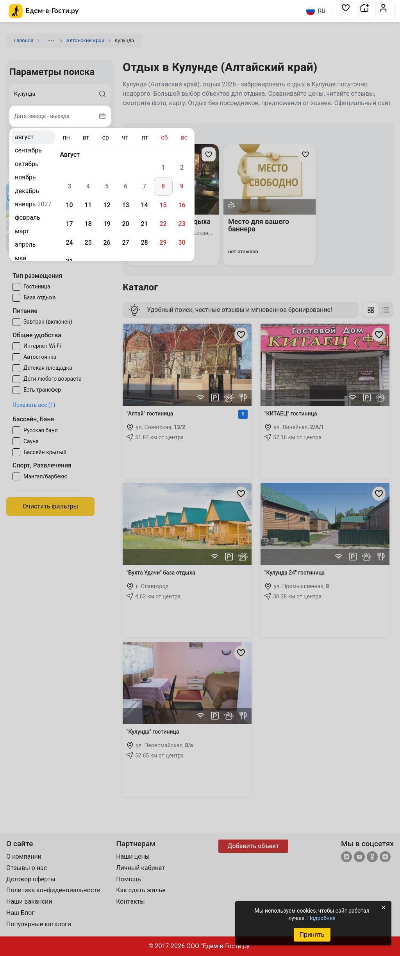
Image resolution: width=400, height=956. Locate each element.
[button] (349, 11)
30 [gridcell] (181, 242)
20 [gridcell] (125, 223)
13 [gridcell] (125, 205)
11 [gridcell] (87, 205)
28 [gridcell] (144, 242)
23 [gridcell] (181, 223)
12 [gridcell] (106, 205)
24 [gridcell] (69, 242)
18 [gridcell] (87, 223)
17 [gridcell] (69, 223)
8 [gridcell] (163, 186)
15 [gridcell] (162, 205)
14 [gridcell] (144, 205)
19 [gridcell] (106, 223)
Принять (311, 934)
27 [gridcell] (125, 242)
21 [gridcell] (144, 223)
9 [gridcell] (182, 186)
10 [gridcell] (69, 205)
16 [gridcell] (181, 205)
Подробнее (321, 918)
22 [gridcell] (162, 223)
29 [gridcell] (162, 242)
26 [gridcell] (106, 242)
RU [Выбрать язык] (315, 11)
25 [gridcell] (87, 242)
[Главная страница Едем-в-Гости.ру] (44, 11)
